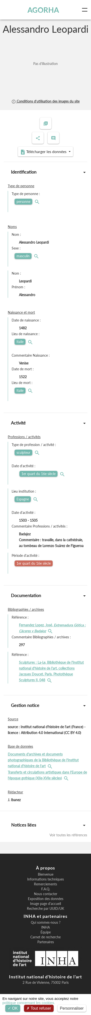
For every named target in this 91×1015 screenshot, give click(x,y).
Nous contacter (45, 894)
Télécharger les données (43, 152)
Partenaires (45, 942)
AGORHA (43, 9)
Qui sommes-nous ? (45, 922)
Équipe (46, 932)
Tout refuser (38, 1008)
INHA (45, 927)
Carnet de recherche (45, 937)
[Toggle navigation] (86, 10)
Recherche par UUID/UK (45, 908)
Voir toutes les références (68, 835)
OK (13, 1008)
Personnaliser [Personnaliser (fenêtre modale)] (72, 1008)
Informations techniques (45, 879)
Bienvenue (45, 874)
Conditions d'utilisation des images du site (45, 101)
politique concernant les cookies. (28, 1003)
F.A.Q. (45, 889)
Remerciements (45, 884)
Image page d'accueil (45, 903)
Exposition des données (45, 899)
